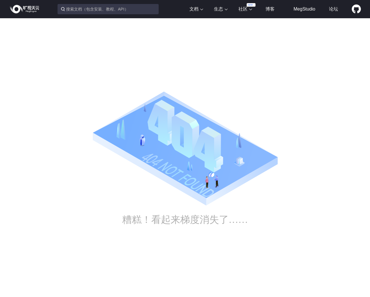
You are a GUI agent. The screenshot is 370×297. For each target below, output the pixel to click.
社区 (245, 9)
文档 (196, 9)
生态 (221, 9)
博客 (270, 9)
